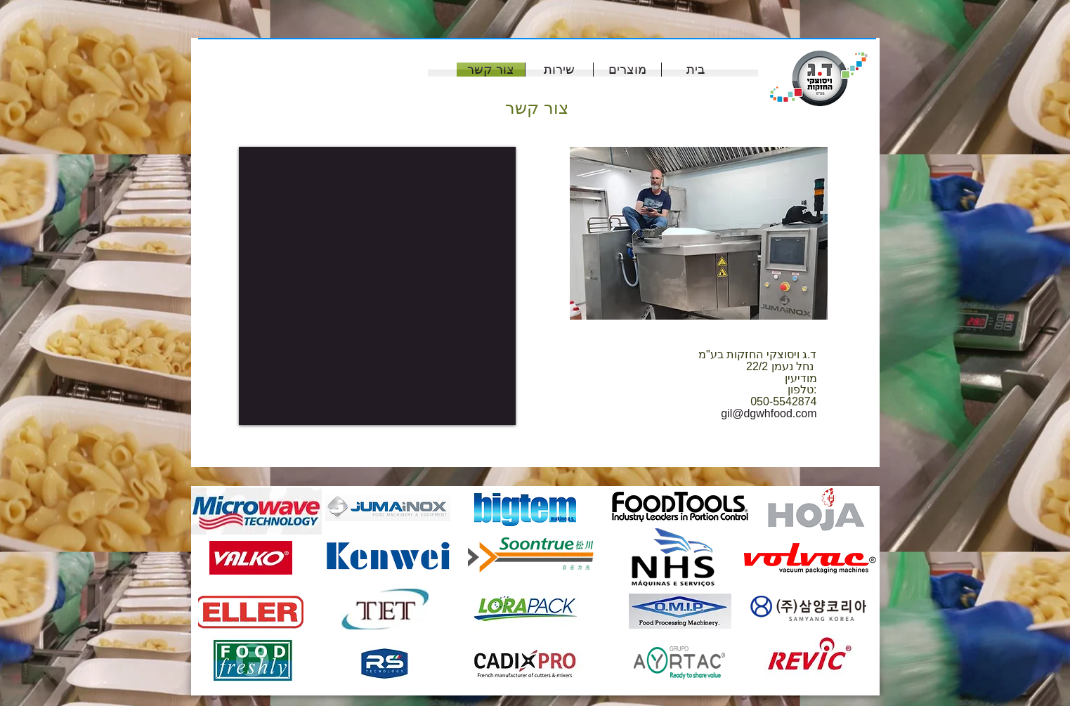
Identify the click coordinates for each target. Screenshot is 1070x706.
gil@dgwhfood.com (768, 413)
